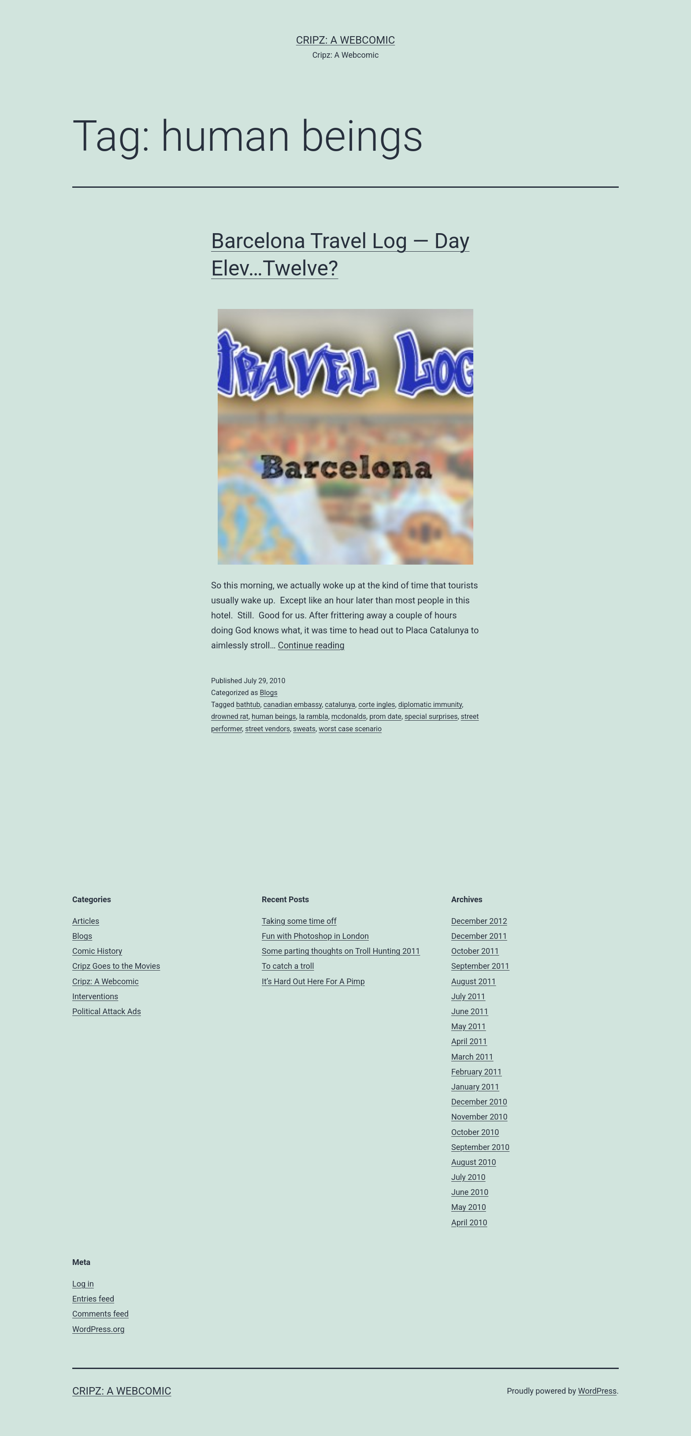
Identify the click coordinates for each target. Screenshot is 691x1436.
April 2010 (469, 1222)
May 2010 (468, 1207)
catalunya (340, 704)
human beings (274, 716)
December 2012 (479, 921)
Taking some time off (299, 921)
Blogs (268, 692)
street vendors (267, 729)
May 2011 (468, 1026)
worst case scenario (350, 729)
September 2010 (480, 1147)
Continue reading (311, 645)
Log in (83, 1283)
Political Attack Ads (106, 1011)
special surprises (431, 716)
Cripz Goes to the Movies (116, 966)
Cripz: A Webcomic (345, 40)
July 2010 (468, 1177)
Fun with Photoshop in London (315, 936)
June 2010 (469, 1192)
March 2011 (472, 1056)
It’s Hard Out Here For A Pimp (313, 981)
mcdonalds (348, 716)
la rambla (313, 716)
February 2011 (476, 1071)
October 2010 (475, 1132)
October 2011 (475, 951)
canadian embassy (293, 704)
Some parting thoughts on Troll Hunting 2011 (341, 951)
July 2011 (468, 996)
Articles (85, 921)
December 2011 (479, 936)
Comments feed (100, 1313)
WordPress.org (98, 1329)
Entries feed (93, 1298)
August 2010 (473, 1162)
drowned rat (230, 716)
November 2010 (479, 1116)
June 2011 (469, 1011)
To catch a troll (288, 966)
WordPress (597, 1390)
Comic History (97, 951)
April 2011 (469, 1041)
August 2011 (473, 981)
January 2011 (475, 1086)
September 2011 (480, 966)
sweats (304, 729)
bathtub (248, 704)
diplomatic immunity (430, 704)
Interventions (95, 996)
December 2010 (479, 1101)
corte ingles (376, 704)
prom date (385, 716)
